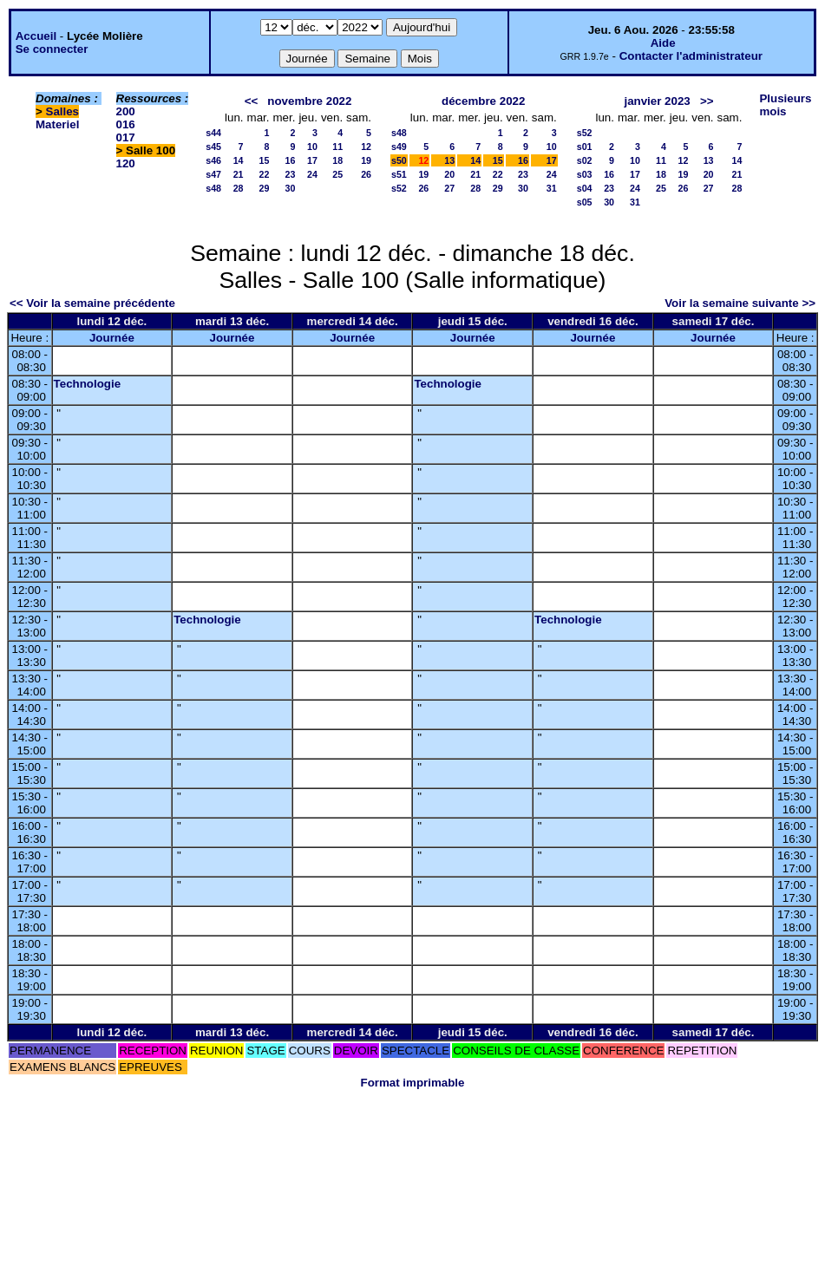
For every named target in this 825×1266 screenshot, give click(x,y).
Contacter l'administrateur (691, 55)
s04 (585, 188)
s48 (213, 188)
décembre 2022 (483, 101)
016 (125, 124)
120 (125, 163)
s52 (399, 188)
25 (337, 174)
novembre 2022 (309, 101)
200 (125, 111)
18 (337, 160)
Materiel (57, 124)
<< (252, 101)
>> (707, 101)
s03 (585, 174)
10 (312, 146)
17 (312, 160)
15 (264, 160)
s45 (213, 146)
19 (366, 160)
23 (290, 174)
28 (238, 188)
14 (238, 160)
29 (264, 188)
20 (449, 174)
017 (125, 137)
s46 (213, 160)
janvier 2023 (657, 101)
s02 (585, 160)
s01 (585, 146)
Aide (663, 42)
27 (449, 188)
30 (290, 188)
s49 (399, 146)
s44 (213, 132)
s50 (399, 160)
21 (238, 174)
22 (264, 174)
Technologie (87, 383)
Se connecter (52, 48)
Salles (63, 111)
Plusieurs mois (785, 105)
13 (449, 160)
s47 (213, 174)
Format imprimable (413, 1082)
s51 (399, 174)
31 (552, 188)
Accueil (36, 35)
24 (312, 174)
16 (290, 160)
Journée (111, 337)
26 (366, 174)
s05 (585, 202)
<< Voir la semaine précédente (92, 303)
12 (366, 146)
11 (337, 146)
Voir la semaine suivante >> (740, 303)
